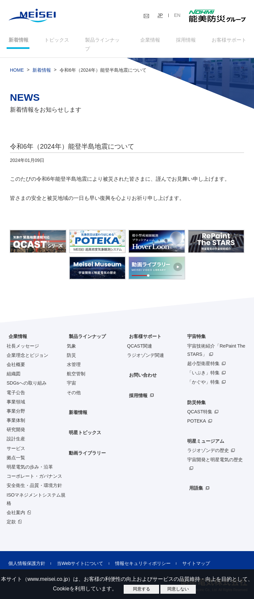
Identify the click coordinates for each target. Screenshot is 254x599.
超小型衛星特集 (203, 356)
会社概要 (16, 357)
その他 (74, 385)
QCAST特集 (199, 404)
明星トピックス (83, 425)
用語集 (194, 481)
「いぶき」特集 (203, 365)
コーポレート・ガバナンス (34, 469)
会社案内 (16, 505)
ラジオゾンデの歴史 (208, 443)
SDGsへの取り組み (27, 376)
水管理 (74, 357)
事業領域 (16, 394)
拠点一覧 (16, 450)
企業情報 (150, 41)
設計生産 (16, 431)
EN (177, 15)
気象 (71, 338)
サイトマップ (185, 556)
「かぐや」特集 (203, 375)
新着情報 (16, 41)
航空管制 (76, 366)
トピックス (55, 41)
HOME (17, 63)
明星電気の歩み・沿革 (30, 460)
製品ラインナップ (85, 329)
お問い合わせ (141, 368)
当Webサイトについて (75, 556)
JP (160, 15)
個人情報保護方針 (25, 556)
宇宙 (71, 376)
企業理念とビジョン (27, 348)
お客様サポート (230, 41)
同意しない (178, 588)
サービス (16, 441)
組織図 (14, 366)
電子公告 (16, 385)
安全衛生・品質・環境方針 (34, 478)
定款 (11, 514)
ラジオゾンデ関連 (145, 348)
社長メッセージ (23, 338)
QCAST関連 (139, 338)
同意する (141, 588)
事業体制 (16, 413)
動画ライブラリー (85, 446)
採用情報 (186, 41)
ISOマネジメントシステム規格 (36, 492)
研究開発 (16, 422)
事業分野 (16, 403)
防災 (71, 348)
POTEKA (196, 413)
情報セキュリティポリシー (135, 556)
